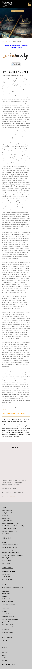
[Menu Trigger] (29, 4)
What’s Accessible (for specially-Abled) (12, 587)
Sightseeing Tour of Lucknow (10, 558)
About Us (4, 611)
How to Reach (6, 574)
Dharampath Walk (7, 510)
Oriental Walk (5, 534)
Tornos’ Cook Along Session (9, 550)
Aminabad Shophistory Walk (9, 531)
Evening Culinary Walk (8, 513)
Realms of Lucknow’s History (10, 545)
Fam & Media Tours (7, 624)
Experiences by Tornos (8, 616)
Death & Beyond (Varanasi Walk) (11, 523)
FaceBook (4, 647)
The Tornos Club (6, 599)
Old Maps (4, 596)
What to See (5, 582)
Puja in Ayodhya (6, 560)
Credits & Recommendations (10, 619)
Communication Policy (8, 627)
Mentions (4, 660)
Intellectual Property (7, 632)
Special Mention (6, 622)
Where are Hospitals (7, 579)
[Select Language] (17, 11)
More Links (7, 538)
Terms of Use (5, 635)
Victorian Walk (5, 518)
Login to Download (7, 637)
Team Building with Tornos (9, 547)
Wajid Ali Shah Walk (7, 520)
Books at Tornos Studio (8, 604)
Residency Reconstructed (9, 528)
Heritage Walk (5, 515)
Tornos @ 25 (5, 614)
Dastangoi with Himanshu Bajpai (11, 552)
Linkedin (4, 655)
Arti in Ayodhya (6, 563)
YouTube (4, 658)
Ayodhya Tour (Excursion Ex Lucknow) (12, 555)
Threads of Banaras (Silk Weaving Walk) (13, 526)
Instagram (4, 652)
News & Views (6, 593)
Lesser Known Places (7, 601)
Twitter (4, 650)
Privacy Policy (5, 629)
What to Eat (5, 584)
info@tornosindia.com (9, 496)
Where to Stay (6, 576)
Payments (4, 640)
